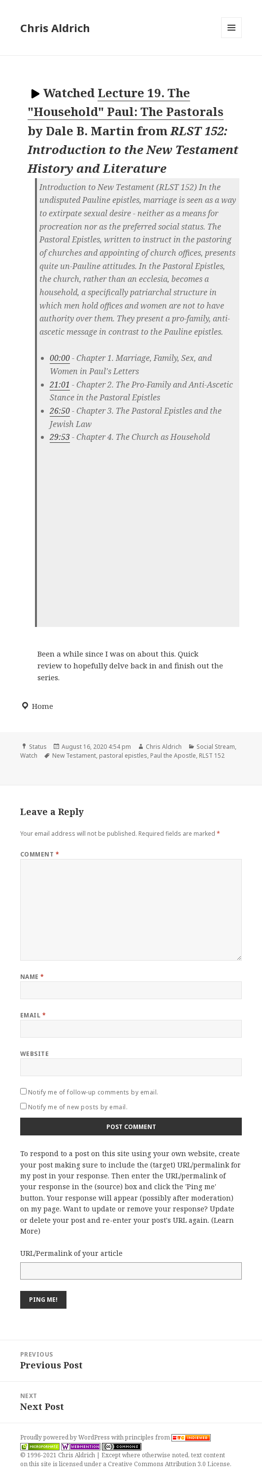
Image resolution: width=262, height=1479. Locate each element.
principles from (168, 1437)
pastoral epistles (123, 755)
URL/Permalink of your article (71, 1253)
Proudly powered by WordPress (65, 1437)
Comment (39, 854)
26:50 (60, 410)
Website (34, 1054)
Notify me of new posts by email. (78, 1107)
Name (32, 977)
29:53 (60, 436)
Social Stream (215, 746)
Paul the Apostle (173, 755)
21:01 (60, 384)
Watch (28, 755)
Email (33, 1015)
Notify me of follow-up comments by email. (93, 1092)
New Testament (74, 755)
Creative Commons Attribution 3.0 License (169, 1464)
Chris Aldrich (55, 27)
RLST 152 (212, 755)
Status (38, 746)
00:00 (60, 357)
